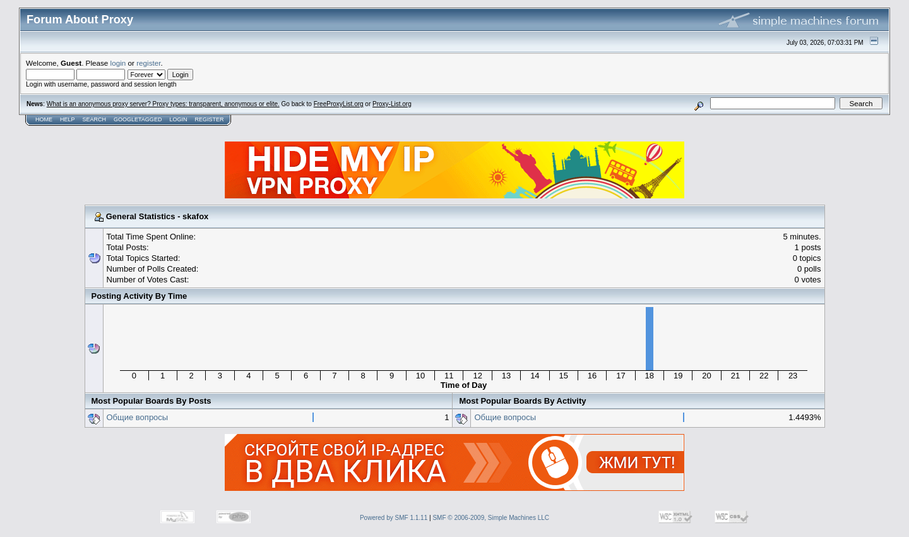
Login (178, 119)
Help (67, 119)
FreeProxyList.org (339, 103)
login (118, 63)
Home (43, 119)
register (148, 63)
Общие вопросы (138, 417)
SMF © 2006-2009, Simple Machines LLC (490, 517)
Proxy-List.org (392, 103)
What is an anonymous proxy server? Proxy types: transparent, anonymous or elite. (163, 103)
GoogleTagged (138, 119)
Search (95, 119)
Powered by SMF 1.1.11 (393, 517)
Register (208, 119)
